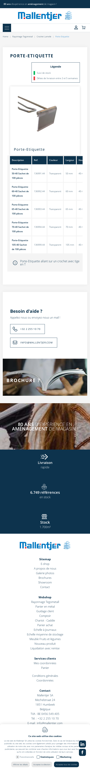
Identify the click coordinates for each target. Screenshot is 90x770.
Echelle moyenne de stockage (45, 634)
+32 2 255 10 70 (30, 329)
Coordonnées (45, 680)
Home (5, 36)
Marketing (65, 756)
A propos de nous (45, 568)
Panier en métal (45, 606)
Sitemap (45, 559)
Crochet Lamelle (44, 36)
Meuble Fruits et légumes (45, 639)
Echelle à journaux (45, 630)
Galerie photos (45, 573)
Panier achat (45, 625)
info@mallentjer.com (50, 723)
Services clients (45, 658)
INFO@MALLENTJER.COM (36, 342)
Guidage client (45, 611)
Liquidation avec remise (45, 648)
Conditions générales (45, 676)
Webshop (45, 597)
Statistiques (47, 756)
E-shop (45, 564)
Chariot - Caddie (45, 620)
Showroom (45, 582)
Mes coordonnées (45, 663)
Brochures (45, 578)
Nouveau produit (45, 643)
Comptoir (45, 616)
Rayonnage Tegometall (22, 36)
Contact (45, 587)
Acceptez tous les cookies (66, 764)
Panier (45, 668)
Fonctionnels (27, 756)
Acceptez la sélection (41, 764)
